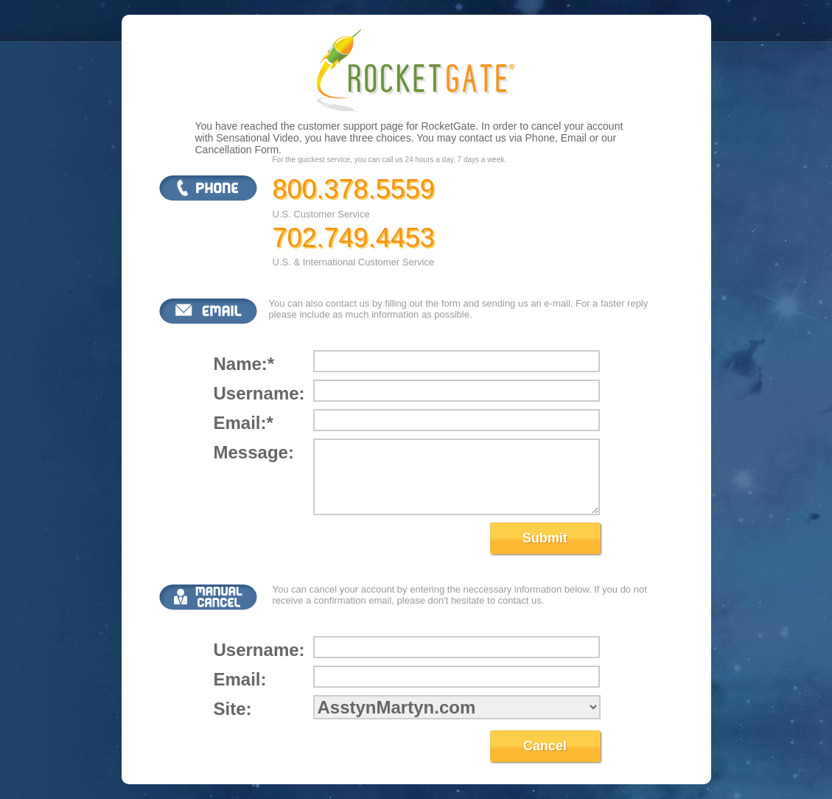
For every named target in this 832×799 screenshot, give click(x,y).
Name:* (244, 364)
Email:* (243, 423)
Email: (240, 679)
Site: (233, 709)
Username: (258, 393)
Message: (254, 452)
